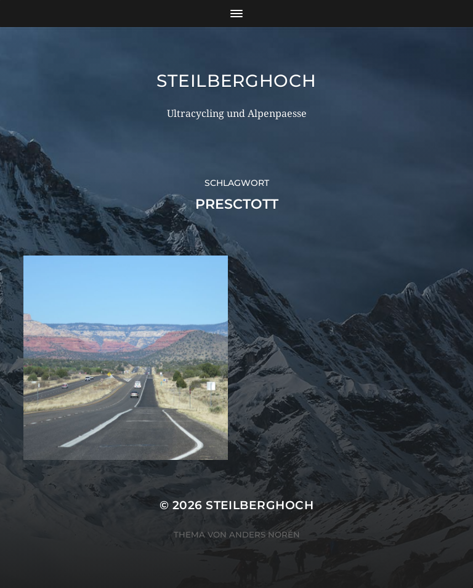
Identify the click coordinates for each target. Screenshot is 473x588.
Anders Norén (264, 534)
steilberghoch (236, 80)
